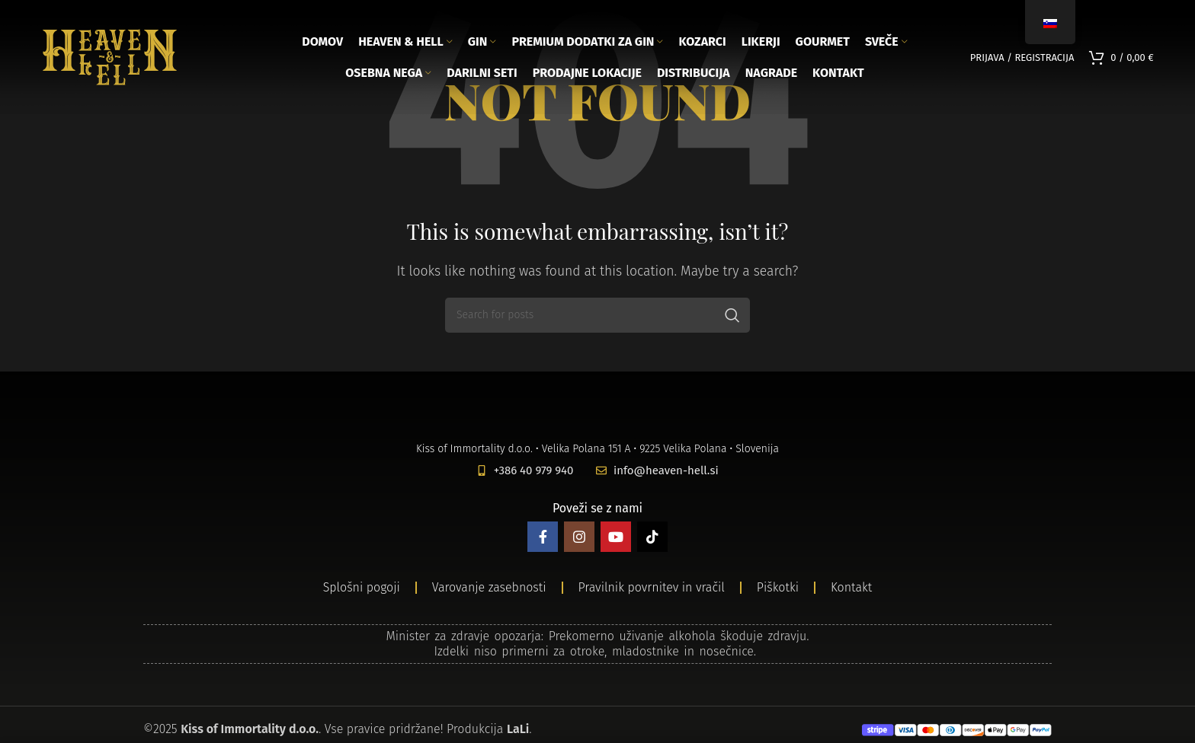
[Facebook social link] (542, 536)
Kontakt (851, 587)
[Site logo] (109, 56)
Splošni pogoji (361, 587)
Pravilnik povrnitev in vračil (651, 587)
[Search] (597, 315)
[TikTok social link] (652, 536)
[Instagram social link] (579, 536)
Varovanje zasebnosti (489, 587)
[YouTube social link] (616, 536)
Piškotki (778, 587)
